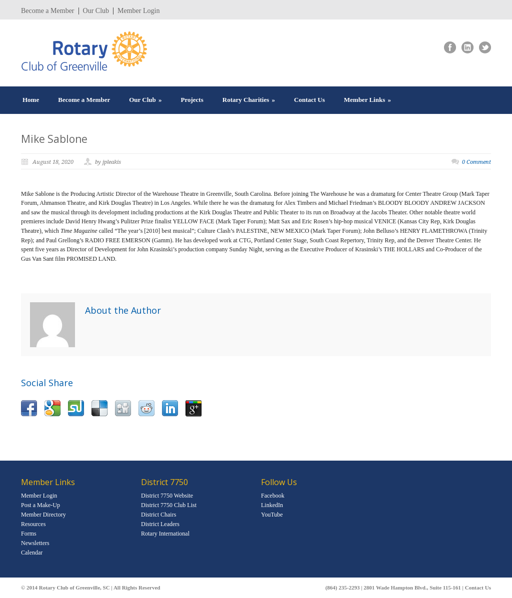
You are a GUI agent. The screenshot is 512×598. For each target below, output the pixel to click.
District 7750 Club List (168, 505)
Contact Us (309, 99)
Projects (192, 99)
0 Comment (476, 162)
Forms (28, 533)
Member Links (367, 99)
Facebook (272, 495)
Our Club (96, 10)
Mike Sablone (54, 139)
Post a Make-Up (40, 505)
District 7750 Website (167, 495)
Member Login (139, 10)
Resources (33, 524)
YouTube (272, 514)
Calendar (31, 552)
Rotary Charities (248, 99)
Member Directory (43, 514)
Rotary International (165, 533)
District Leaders (160, 524)
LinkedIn (272, 505)
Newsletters (35, 543)
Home (30, 99)
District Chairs (158, 514)
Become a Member (47, 10)
